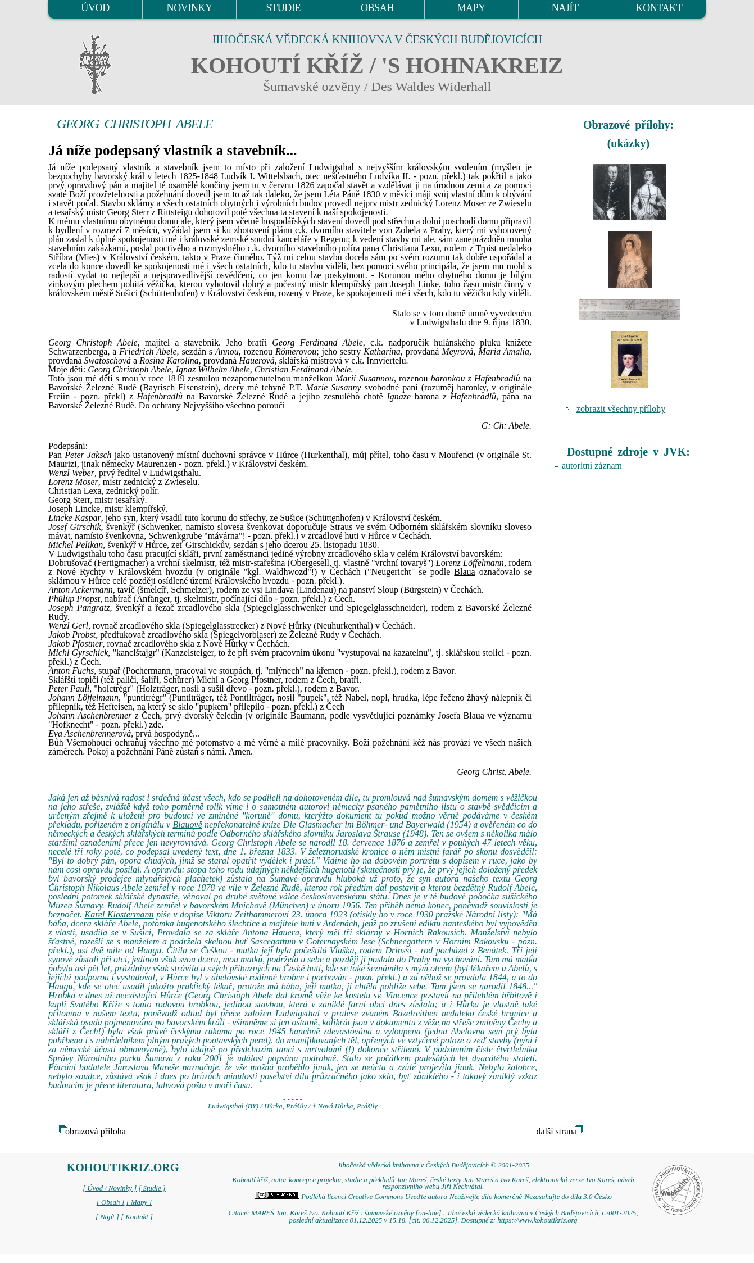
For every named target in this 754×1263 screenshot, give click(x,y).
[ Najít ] (107, 1217)
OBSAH (377, 7)
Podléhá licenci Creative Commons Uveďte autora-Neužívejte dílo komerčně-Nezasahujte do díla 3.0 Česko (433, 1197)
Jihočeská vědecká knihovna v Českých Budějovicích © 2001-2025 (433, 1165)
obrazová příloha (95, 1131)
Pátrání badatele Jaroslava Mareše (113, 1067)
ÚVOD (95, 7)
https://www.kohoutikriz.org (537, 1220)
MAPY (471, 7)
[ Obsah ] (111, 1202)
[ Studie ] (151, 1188)
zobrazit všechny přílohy (620, 409)
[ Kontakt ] (137, 1217)
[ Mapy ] (139, 1202)
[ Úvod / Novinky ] (110, 1188)
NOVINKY (189, 7)
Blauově (187, 824)
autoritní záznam (592, 465)
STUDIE (283, 7)
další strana (556, 1131)
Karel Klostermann (119, 914)
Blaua (464, 571)
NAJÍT (565, 7)
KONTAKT (659, 7)
